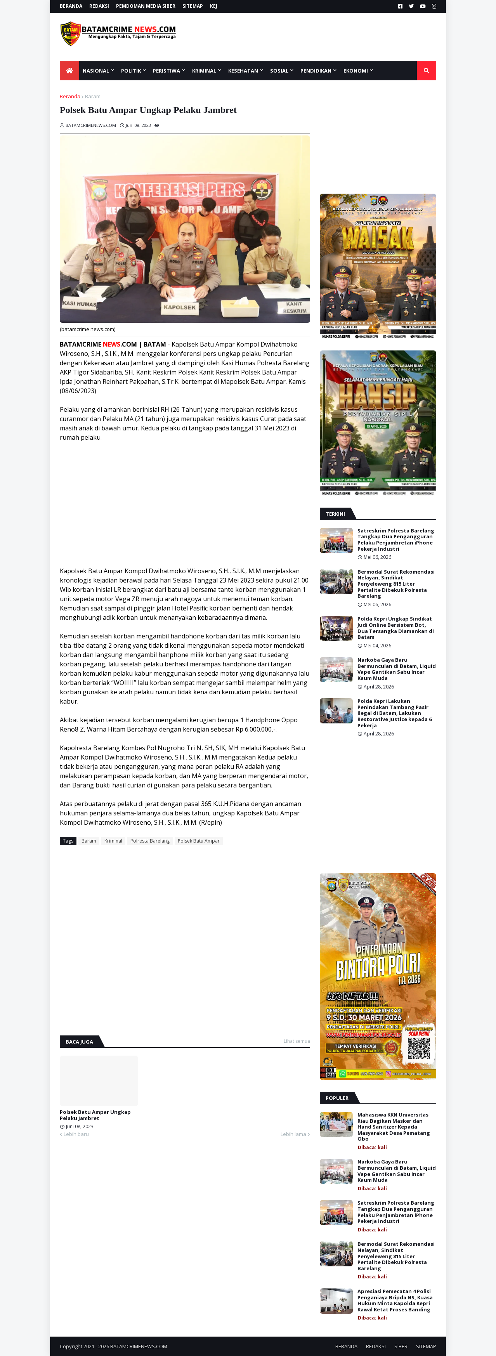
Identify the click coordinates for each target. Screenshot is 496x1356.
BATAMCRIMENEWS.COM (138, 1346)
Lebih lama (293, 1134)
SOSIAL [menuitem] (279, 70)
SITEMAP (192, 6)
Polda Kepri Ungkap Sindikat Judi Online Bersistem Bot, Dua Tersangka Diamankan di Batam (395, 628)
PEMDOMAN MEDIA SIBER (145, 6)
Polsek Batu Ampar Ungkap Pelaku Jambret (95, 1115)
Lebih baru (76, 1134)
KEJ (213, 6)
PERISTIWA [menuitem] (166, 70)
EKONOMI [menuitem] (355, 70)
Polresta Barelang (150, 841)
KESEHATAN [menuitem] (243, 70)
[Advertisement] (320, 36)
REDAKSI (99, 6)
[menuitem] (69, 70)
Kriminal (113, 841)
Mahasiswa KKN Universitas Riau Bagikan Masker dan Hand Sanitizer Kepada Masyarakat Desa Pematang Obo (393, 1127)
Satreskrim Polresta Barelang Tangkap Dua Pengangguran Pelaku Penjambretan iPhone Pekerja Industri (395, 540)
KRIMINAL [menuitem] (204, 70)
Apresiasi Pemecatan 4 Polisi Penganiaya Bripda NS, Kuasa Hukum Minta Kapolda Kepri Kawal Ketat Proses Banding (395, 1300)
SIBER (401, 1346)
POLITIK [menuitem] (131, 70)
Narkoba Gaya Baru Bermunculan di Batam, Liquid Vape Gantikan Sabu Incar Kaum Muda (396, 669)
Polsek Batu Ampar (199, 841)
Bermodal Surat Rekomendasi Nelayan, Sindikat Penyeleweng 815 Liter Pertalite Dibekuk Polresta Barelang (396, 584)
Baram (93, 96)
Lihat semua (297, 1041)
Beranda (70, 96)
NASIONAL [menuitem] (96, 70)
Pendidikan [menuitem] (315, 70)
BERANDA (71, 6)
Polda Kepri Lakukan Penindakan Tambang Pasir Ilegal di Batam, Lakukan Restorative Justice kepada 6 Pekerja (394, 713)
